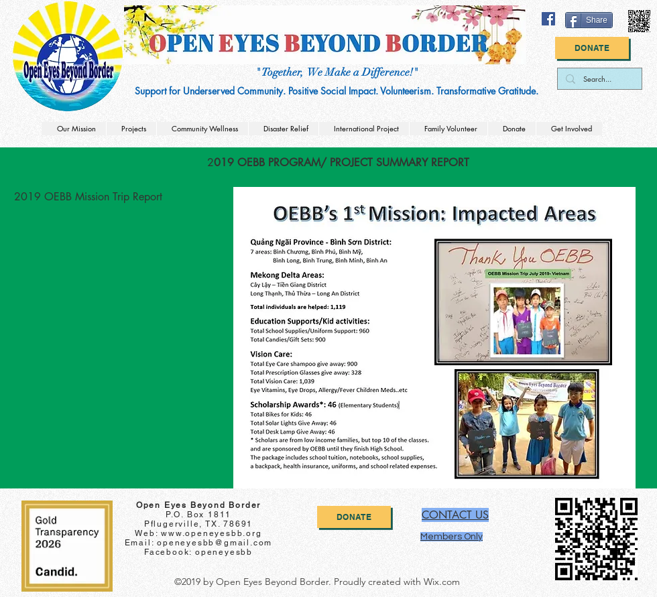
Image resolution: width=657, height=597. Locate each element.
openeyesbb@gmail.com (214, 542)
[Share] (589, 20)
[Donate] (592, 48)
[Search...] (598, 78)
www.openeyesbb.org (211, 533)
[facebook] (548, 18)
